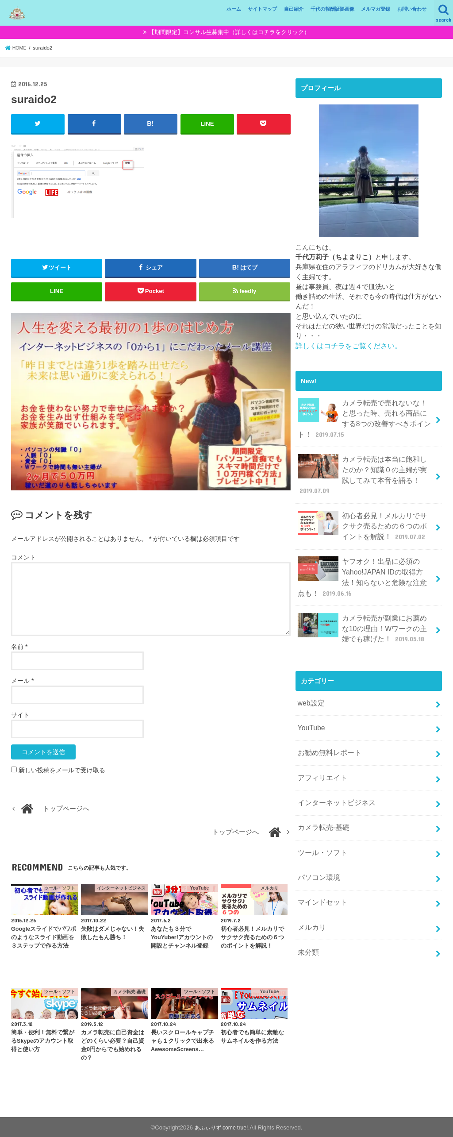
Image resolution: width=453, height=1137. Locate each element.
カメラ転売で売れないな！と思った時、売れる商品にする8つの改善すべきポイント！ (364, 416)
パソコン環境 (317, 849)
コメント (23, 556)
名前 (19, 646)
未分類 (307, 919)
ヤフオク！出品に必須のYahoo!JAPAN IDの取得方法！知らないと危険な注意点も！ (364, 565)
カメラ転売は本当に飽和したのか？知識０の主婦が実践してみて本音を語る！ (362, 469)
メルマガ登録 (375, 9)
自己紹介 (293, 9)
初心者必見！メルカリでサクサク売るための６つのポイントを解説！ (362, 516)
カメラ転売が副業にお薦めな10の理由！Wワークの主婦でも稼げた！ (362, 612)
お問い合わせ (411, 9)
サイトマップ (262, 9)
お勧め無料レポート (327, 732)
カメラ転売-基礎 (321, 802)
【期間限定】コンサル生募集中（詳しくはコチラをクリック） (229, 32)
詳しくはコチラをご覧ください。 (345, 345)
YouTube (310, 709)
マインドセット (320, 872)
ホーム (233, 9)
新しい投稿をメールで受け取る (62, 769)
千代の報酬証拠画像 (332, 9)
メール (22, 680)
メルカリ (310, 896)
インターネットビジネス (333, 778)
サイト (20, 714)
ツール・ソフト (320, 825)
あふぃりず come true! (221, 1126)
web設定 (309, 685)
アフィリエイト (320, 755)
